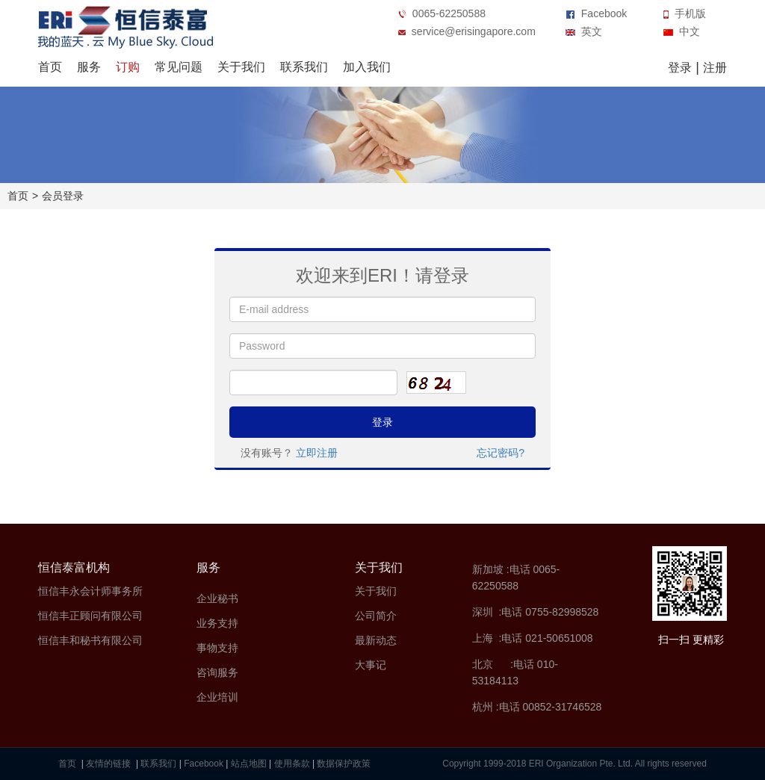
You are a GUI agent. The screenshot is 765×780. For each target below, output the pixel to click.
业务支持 (217, 623)
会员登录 (63, 196)
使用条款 (292, 763)
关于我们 (241, 67)
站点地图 (249, 763)
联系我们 (304, 67)
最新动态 (376, 640)
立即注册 (317, 453)
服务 (89, 67)
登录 (680, 67)
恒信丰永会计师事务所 (90, 591)
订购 (128, 67)
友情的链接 (109, 763)
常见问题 (178, 67)
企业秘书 (217, 598)
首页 (50, 67)
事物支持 (217, 648)
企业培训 (217, 697)
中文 (681, 31)
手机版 (684, 13)
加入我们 (367, 67)
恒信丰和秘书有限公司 (90, 640)
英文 (584, 31)
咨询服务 (217, 672)
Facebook (596, 13)
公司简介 (376, 616)
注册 (715, 67)
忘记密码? (500, 453)
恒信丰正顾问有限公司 (90, 616)
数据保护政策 (344, 763)
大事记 (370, 665)
